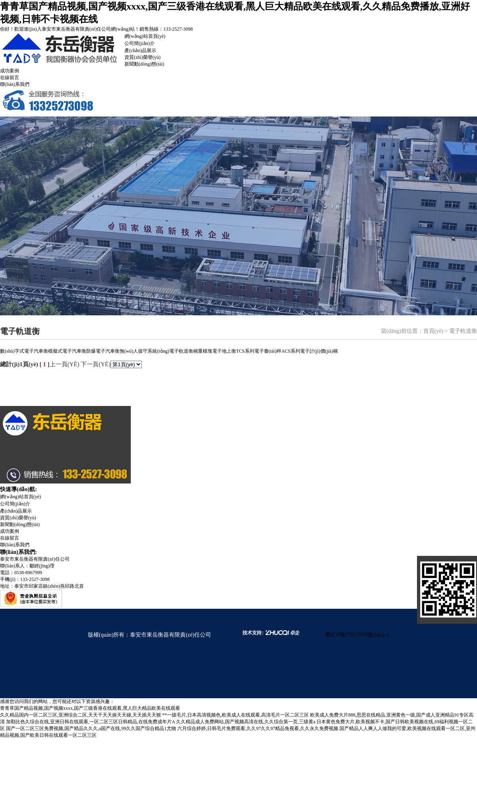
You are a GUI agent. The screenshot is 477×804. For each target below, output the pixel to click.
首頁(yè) (433, 331)
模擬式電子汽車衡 (67, 351)
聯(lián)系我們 (14, 84)
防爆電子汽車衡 (103, 351)
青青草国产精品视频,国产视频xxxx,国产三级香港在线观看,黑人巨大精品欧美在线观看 (90, 708)
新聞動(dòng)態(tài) (144, 64)
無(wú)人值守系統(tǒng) (144, 351)
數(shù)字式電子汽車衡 (24, 351)
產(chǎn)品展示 (140, 50)
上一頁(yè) (65, 364)
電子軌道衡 (181, 351)
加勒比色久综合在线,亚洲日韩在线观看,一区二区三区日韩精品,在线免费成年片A (90, 721)
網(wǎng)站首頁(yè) (144, 36)
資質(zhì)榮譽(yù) (142, 57)
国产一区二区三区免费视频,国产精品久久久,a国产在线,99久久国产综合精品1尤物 (91, 728)
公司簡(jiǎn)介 (139, 43)
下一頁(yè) (96, 364)
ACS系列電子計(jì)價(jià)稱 (309, 351)
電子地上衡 (224, 351)
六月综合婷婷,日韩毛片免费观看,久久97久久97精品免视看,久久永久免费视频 (257, 728)
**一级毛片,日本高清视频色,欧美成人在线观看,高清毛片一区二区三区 (235, 715)
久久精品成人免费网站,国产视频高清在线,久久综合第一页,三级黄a (245, 721)
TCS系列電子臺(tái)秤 (258, 351)
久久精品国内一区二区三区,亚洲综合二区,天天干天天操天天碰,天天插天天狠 (80, 715)
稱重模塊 (202, 351)
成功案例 (9, 71)
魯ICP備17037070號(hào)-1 (357, 635)
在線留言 (9, 77)
